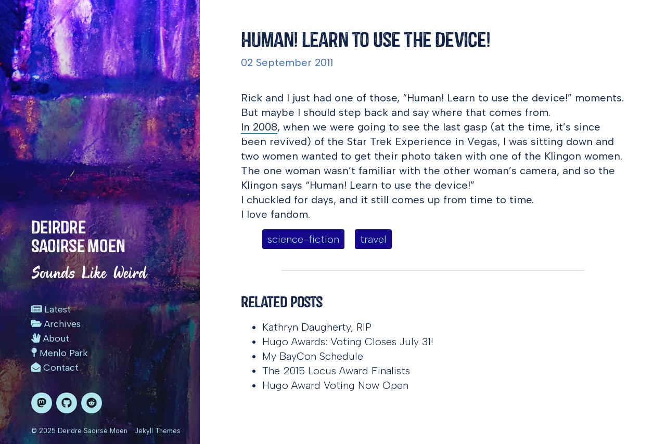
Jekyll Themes (158, 431)
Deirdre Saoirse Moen (78, 236)
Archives (56, 324)
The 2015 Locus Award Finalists (336, 370)
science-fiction (303, 239)
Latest (51, 309)
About (50, 338)
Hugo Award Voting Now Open (335, 385)
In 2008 (259, 127)
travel (373, 239)
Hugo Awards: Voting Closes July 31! (347, 341)
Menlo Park (59, 353)
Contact (55, 367)
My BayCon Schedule (312, 356)
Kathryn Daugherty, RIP (317, 327)
